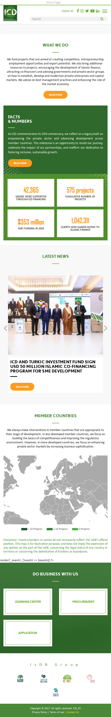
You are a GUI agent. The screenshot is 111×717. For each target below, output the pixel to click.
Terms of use (57, 712)
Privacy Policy (39, 712)
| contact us (72, 712)
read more (55, 94)
